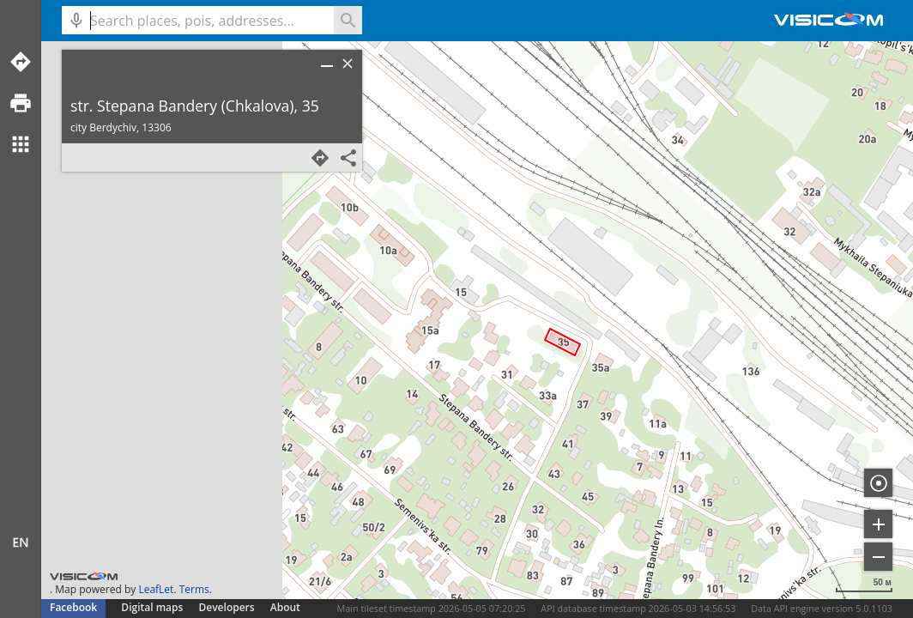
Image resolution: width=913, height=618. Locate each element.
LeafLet (155, 589)
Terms (194, 589)
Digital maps (153, 607)
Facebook (73, 607)
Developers (227, 607)
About (285, 607)
